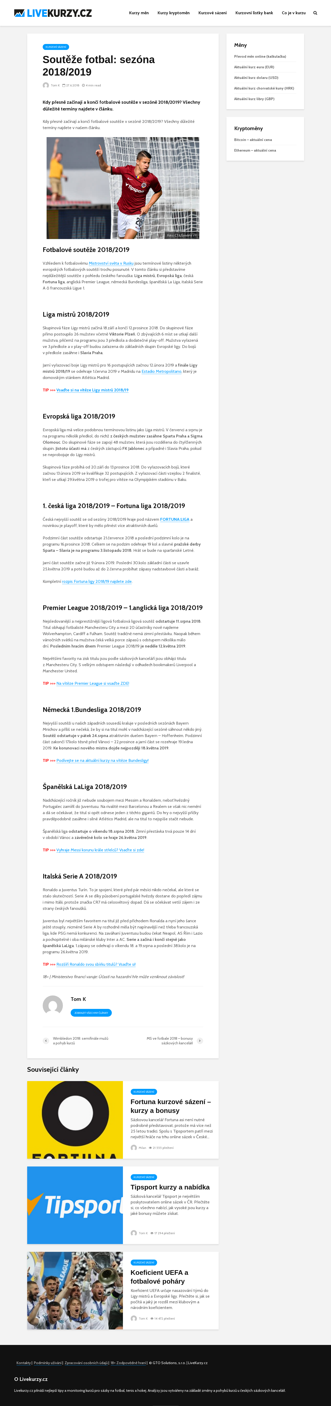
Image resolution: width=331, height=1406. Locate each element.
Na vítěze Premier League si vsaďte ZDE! (92, 683)
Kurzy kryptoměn (174, 12)
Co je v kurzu (294, 12)
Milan (138, 1148)
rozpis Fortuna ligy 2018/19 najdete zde (97, 581)
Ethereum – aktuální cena (255, 150)
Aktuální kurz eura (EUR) (254, 67)
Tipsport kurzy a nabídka (170, 1187)
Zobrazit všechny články (91, 1013)
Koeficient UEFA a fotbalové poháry (159, 1277)
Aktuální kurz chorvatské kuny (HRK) (264, 88)
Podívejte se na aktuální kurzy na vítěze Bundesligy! (102, 760)
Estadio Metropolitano (161, 371)
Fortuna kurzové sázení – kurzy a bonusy (171, 1106)
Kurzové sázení (212, 12)
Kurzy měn (139, 12)
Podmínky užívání (48, 1362)
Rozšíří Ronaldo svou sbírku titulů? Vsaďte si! (96, 964)
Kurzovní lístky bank (254, 12)
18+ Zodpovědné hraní (128, 1362)
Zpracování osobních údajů (86, 1362)
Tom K (51, 85)
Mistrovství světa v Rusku (111, 263)
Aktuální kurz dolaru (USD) (256, 77)
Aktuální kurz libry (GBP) (254, 98)
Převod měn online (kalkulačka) (260, 56)
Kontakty (24, 1362)
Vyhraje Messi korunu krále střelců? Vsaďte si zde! (100, 849)
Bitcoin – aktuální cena (253, 139)
